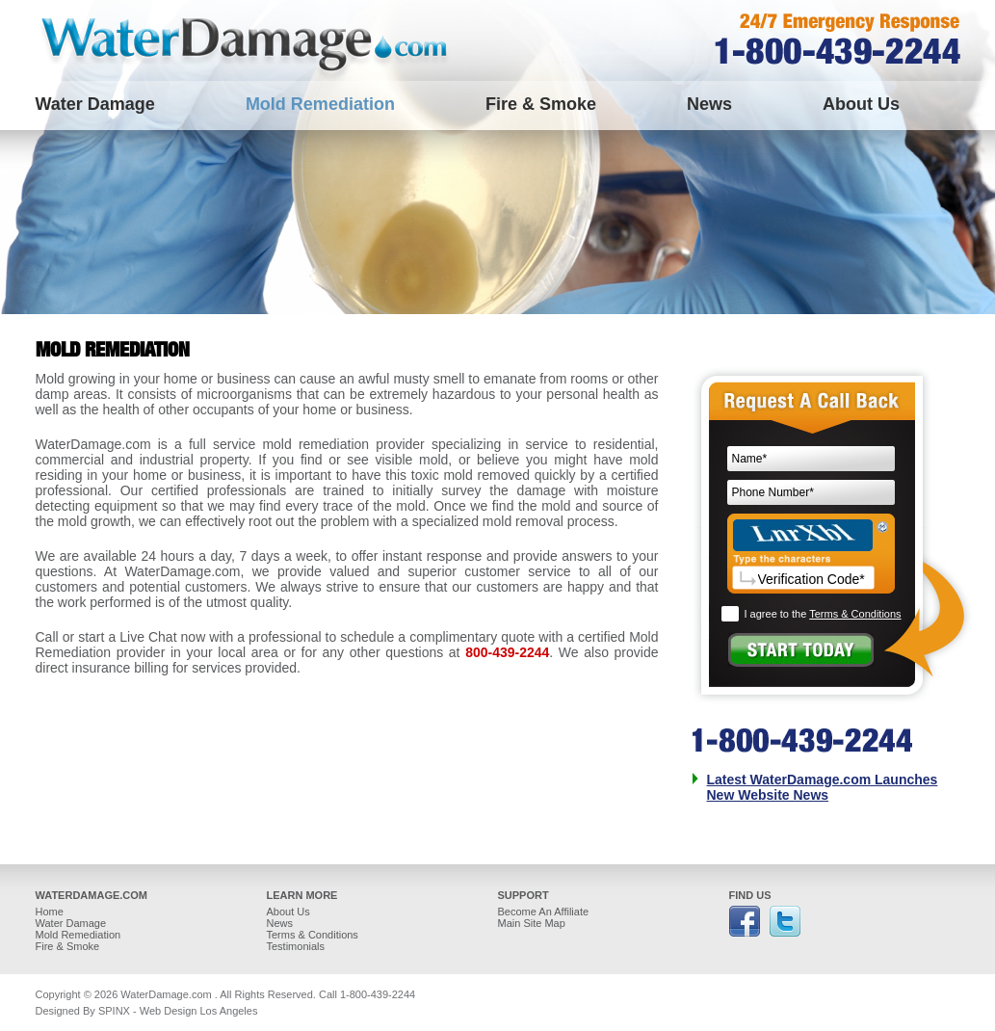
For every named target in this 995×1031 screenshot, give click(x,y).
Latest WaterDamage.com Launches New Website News (822, 787)
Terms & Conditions (855, 614)
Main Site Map (531, 923)
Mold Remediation (320, 104)
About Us (861, 104)
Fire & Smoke (540, 104)
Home (50, 911)
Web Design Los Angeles (199, 1011)
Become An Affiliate (543, 911)
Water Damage (95, 104)
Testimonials (296, 946)
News (709, 104)
